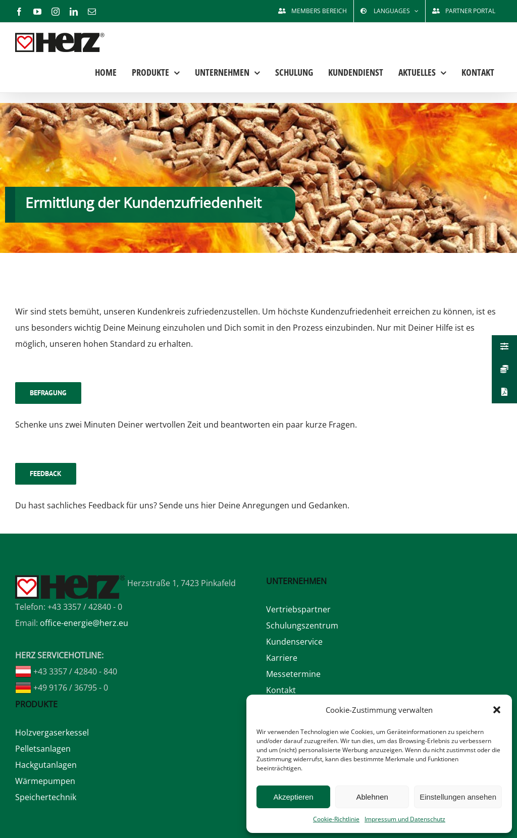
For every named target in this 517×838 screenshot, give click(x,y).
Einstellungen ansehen (458, 797)
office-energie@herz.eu (84, 622)
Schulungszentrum (302, 625)
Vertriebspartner (298, 609)
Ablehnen (372, 797)
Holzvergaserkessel (52, 732)
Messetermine (293, 673)
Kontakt (281, 690)
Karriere (281, 657)
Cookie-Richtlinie (336, 819)
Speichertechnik (45, 797)
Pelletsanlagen (43, 748)
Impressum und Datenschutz (405, 819)
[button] (497, 710)
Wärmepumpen (45, 781)
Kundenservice (294, 641)
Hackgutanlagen (46, 764)
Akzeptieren (293, 797)
